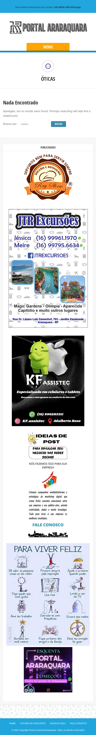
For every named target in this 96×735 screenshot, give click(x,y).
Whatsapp (67, 7)
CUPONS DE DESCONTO (33, 723)
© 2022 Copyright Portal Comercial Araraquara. (34, 730)
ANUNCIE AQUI (57, 723)
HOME (12, 723)
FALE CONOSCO (78, 723)
